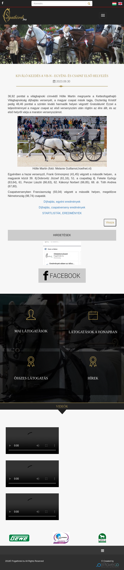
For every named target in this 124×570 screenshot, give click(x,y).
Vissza (110, 222)
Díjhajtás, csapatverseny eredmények (62, 207)
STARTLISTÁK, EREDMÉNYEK (62, 213)
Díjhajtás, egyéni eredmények (62, 201)
